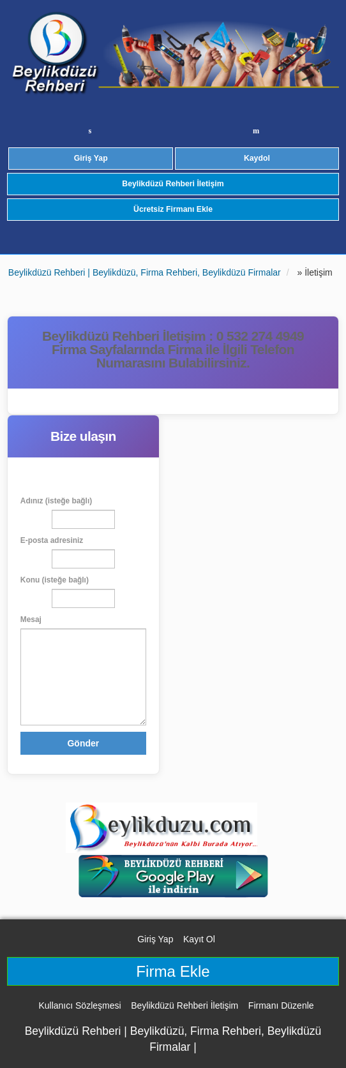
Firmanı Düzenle (281, 1005)
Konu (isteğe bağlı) (54, 579)
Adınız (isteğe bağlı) (56, 500)
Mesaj (30, 619)
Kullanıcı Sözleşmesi (79, 1005)
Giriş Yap (91, 158)
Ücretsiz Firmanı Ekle (173, 209)
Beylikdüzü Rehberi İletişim (172, 183)
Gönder (83, 743)
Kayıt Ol (199, 939)
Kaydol (257, 158)
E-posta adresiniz (51, 540)
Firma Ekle (172, 971)
